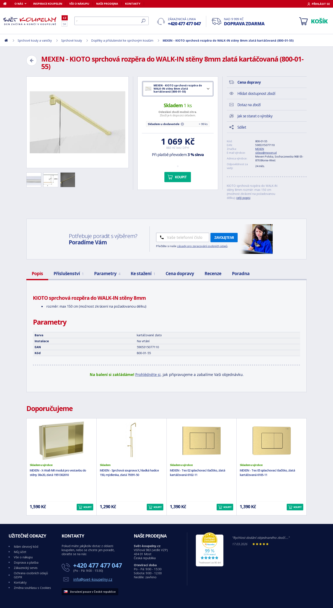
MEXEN (259, 149)
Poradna (241, 273)
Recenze (213, 273)
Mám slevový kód (26, 547)
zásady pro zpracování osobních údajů (202, 246)
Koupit (181, 177)
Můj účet (20, 552)
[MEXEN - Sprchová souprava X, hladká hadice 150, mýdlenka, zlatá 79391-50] (131, 441)
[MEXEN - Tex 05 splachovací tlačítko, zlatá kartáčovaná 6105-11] (271, 441)
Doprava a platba (26, 562)
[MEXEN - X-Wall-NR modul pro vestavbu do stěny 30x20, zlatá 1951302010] (61, 441)
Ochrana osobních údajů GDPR (31, 575)
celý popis (243, 198)
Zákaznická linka (184, 22)
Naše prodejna (107, 4)
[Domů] (7, 3)
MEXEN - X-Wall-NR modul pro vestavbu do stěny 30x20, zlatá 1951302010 (58, 472)
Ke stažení (143, 273)
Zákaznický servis (26, 568)
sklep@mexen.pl (266, 153)
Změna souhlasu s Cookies (32, 588)
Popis (37, 273)
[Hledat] (111, 21)
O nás (18, 4)
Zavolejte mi (224, 237)
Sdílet (241, 127)
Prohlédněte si (148, 374)
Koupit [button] (87, 507)
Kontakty (132, 4)
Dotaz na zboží (249, 104)
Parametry (107, 273)
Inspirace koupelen (47, 4)
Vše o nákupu (79, 4)
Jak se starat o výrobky (254, 115)
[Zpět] (31, 60)
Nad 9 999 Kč (244, 22)
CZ (64, 18)
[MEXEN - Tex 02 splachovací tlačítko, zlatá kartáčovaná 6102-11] (201, 441)
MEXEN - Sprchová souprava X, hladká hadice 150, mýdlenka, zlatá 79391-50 (129, 472)
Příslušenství (68, 273)
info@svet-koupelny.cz (92, 579)
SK (64, 24)
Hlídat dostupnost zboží (256, 93)
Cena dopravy (180, 273)
